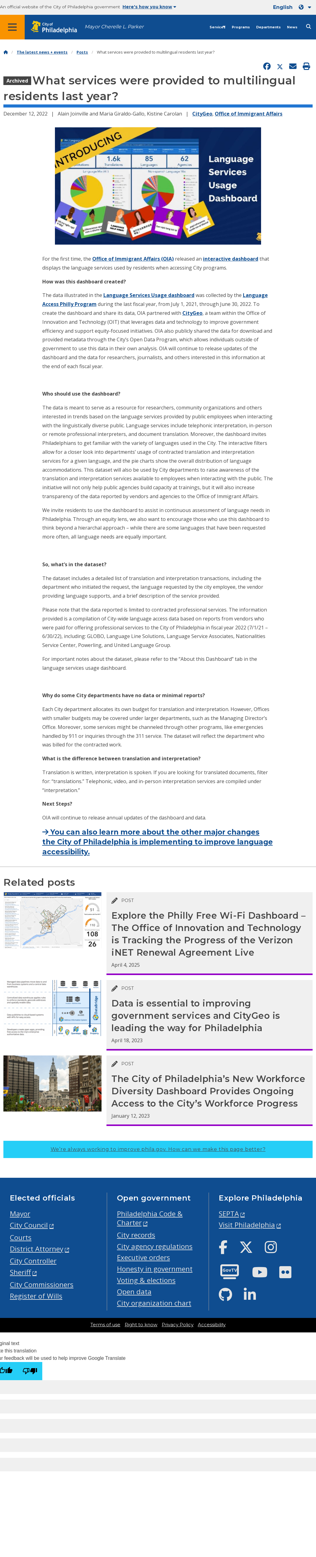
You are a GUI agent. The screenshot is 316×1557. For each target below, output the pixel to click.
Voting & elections (146, 1280)
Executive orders (143, 1257)
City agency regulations (155, 1246)
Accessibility (212, 1324)
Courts (20, 1237)
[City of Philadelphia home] (57, 27)
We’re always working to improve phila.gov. (158, 1149)
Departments (268, 27)
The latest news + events (42, 52)
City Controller (33, 1261)
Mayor (20, 1213)
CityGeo (202, 113)
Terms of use (105, 1324)
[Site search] (308, 26)
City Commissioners (41, 1284)
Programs (241, 27)
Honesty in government (155, 1269)
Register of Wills (36, 1296)
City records (136, 1235)
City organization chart (154, 1303)
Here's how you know (149, 6)
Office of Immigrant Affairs (248, 113)
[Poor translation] (30, 1371)
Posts (82, 52)
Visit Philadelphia (247, 1225)
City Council (29, 1225)
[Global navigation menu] (12, 27)
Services (218, 27)
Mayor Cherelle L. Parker (114, 27)
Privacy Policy (177, 1324)
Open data (134, 1291)
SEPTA (229, 1213)
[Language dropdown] (306, 7)
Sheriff (20, 1272)
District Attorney (36, 1249)
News (292, 27)
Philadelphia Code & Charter (150, 1218)
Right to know (141, 1324)
